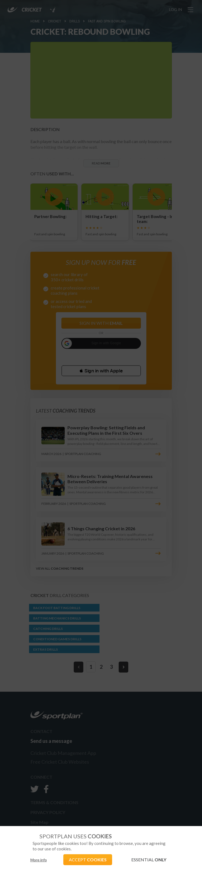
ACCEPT (88, 859)
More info (38, 859)
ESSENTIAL (148, 859)
